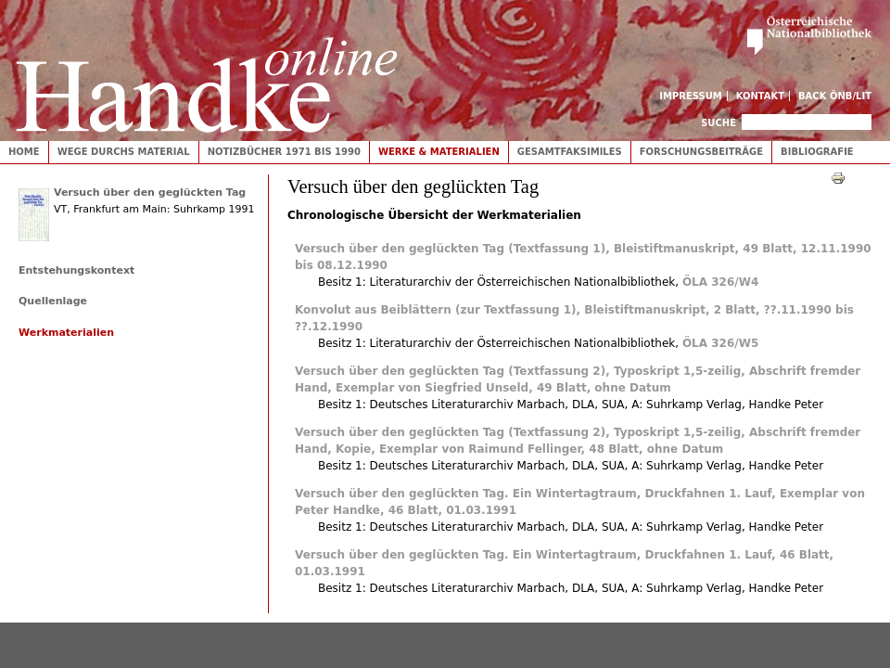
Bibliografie (817, 152)
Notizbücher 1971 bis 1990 (284, 152)
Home (24, 152)
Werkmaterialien (66, 333)
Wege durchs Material (123, 152)
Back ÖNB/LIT (834, 96)
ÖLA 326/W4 (720, 282)
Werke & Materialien (439, 152)
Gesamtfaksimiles (569, 152)
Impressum (690, 96)
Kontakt (760, 96)
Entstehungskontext (76, 270)
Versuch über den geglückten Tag (150, 192)
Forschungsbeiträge (701, 152)
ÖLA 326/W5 (720, 343)
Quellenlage (53, 301)
